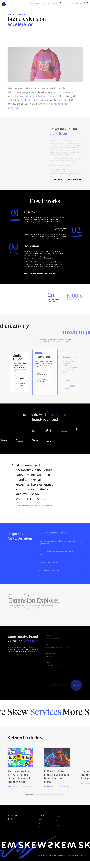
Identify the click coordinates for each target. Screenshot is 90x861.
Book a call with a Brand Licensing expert (39, 274)
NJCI (66, 3)
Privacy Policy (61, 855)
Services (37, 3)
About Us (46, 3)
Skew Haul (74, 3)
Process (54, 3)
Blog (60, 3)
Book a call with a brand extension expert (65, 179)
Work (30, 3)
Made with (74, 855)
